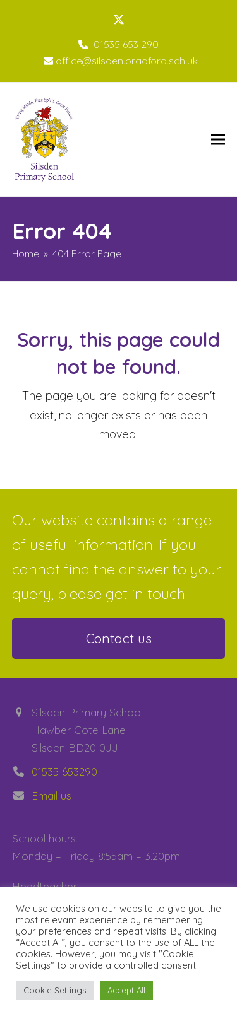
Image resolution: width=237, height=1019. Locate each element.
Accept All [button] (126, 990)
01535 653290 (64, 771)
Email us (51, 795)
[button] (218, 139)
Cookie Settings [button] (54, 990)
